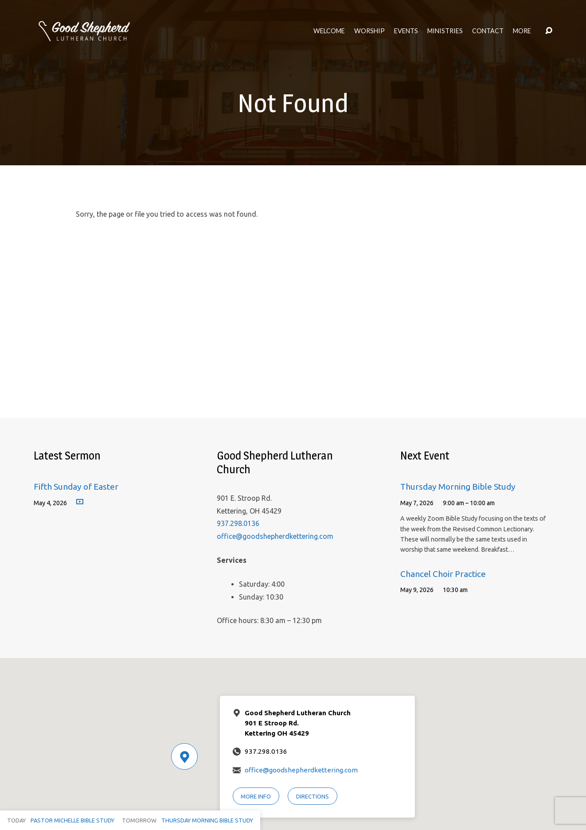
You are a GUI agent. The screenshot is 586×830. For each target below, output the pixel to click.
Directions (312, 796)
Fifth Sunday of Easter (76, 486)
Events (406, 31)
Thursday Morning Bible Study (458, 486)
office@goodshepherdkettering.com (275, 536)
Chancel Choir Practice (443, 574)
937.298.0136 (238, 523)
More (522, 31)
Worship (369, 31)
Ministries (445, 31)
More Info (256, 796)
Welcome (329, 31)
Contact (488, 31)
